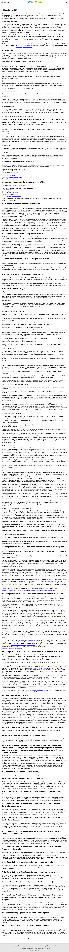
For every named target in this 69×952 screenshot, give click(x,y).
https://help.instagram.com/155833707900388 (14, 590)
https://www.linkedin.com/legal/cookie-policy (23, 645)
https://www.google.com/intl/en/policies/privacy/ (41, 690)
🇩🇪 (66, 2)
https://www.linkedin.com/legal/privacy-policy (17, 646)
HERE (18, 45)
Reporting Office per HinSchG (48, 946)
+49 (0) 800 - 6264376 (12, 193)
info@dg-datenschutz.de (12, 194)
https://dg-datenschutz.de (14, 196)
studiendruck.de (11, 179)
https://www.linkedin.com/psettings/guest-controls (28, 640)
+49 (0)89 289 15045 (9, 175)
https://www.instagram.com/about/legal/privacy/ (42, 590)
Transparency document (32, 946)
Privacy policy (21, 946)
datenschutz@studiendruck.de (24, 47)
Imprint (15, 946)
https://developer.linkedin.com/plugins (55, 615)
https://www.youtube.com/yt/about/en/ (40, 669)
